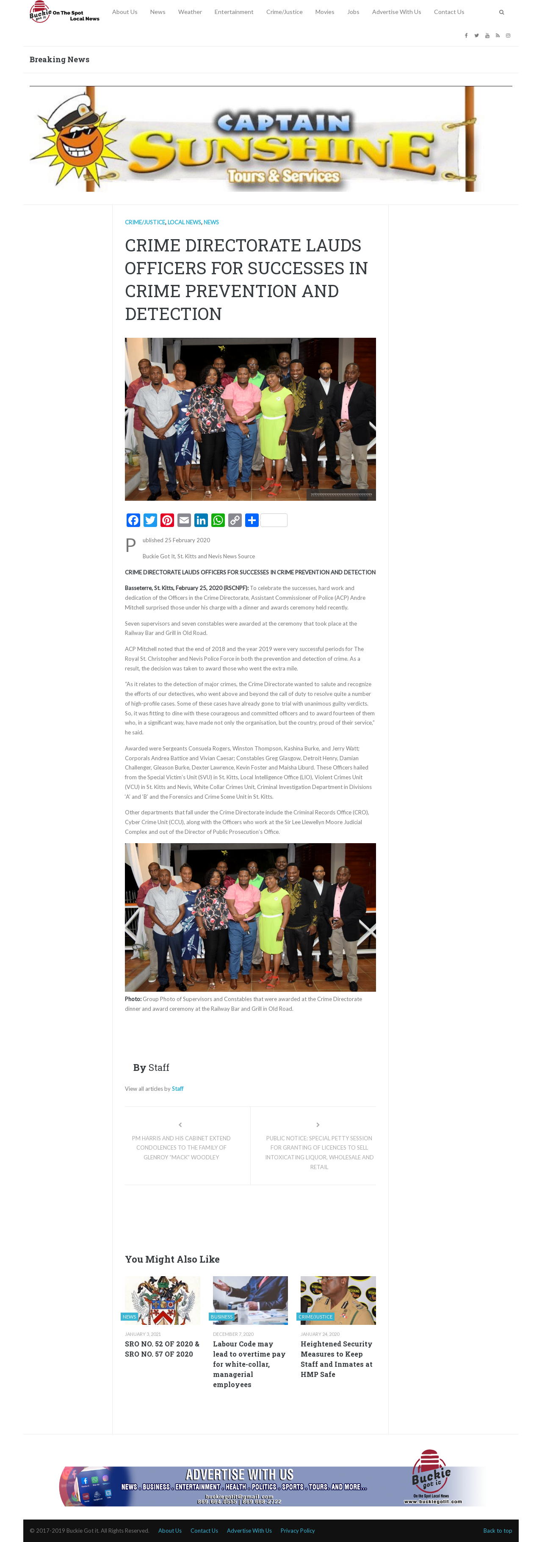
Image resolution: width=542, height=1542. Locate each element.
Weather (190, 11)
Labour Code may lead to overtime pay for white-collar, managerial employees (249, 1364)
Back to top (498, 1530)
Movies (325, 11)
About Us (125, 11)
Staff (177, 1088)
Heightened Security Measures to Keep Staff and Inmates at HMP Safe (337, 1359)
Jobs (353, 11)
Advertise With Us (396, 11)
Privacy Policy (298, 1530)
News (158, 11)
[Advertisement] (279, 1217)
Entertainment (234, 11)
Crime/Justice (284, 11)
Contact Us (449, 11)
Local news (184, 222)
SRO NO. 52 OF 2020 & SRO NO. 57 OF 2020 (162, 1348)
